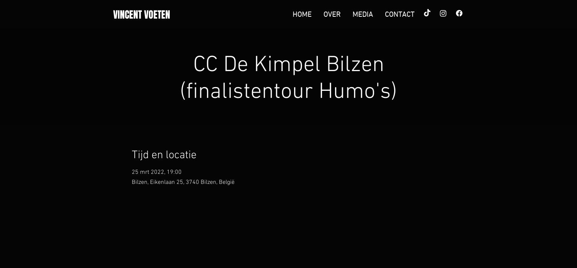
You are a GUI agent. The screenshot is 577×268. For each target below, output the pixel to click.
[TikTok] (427, 13)
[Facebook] (459, 13)
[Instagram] (443, 13)
